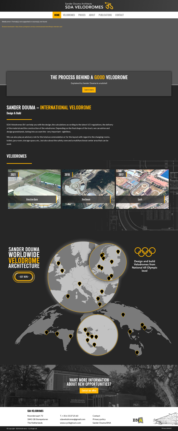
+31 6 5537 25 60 (70, 415)
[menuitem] (57, 15)
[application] (89, 52)
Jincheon (86, 199)
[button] (66, 219)
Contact (96, 415)
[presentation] (14, 173)
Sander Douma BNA (102, 422)
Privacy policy (99, 419)
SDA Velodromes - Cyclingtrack (26, 428)
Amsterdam (32, 199)
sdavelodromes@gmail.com (72, 419)
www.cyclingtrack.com (70, 422)
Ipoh (140, 199)
